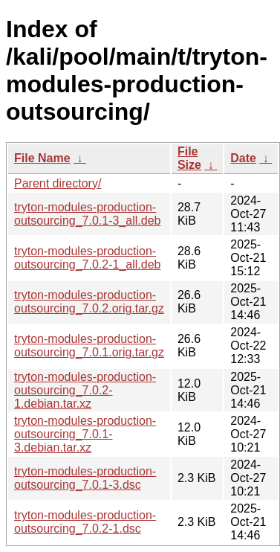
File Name (42, 158)
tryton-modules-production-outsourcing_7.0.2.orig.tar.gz (89, 302)
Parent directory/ (57, 183)
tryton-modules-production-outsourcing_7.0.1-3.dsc (85, 478)
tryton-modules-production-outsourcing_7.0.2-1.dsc (85, 522)
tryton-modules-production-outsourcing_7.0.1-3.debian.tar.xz (85, 434)
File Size (189, 158)
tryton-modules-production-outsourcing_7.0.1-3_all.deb (87, 214)
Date (243, 158)
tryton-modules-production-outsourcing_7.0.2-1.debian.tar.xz (85, 390)
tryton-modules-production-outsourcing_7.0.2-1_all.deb (87, 258)
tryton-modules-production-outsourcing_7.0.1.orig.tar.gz (89, 346)
